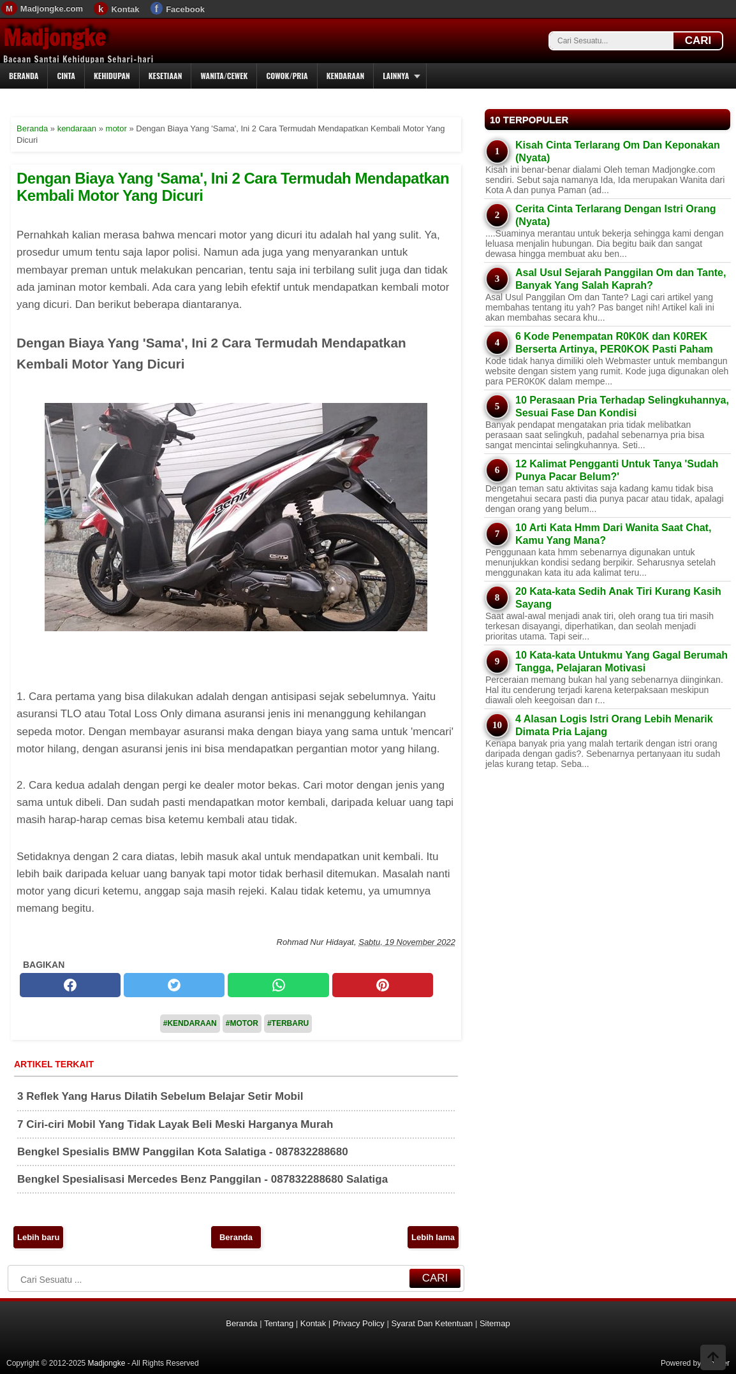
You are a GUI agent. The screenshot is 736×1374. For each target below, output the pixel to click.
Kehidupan (112, 75)
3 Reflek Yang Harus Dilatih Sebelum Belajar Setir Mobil (160, 1096)
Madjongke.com (51, 8)
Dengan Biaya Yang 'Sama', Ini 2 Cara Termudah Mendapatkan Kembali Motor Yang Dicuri (233, 186)
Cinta (66, 75)
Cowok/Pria (286, 75)
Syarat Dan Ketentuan (432, 1323)
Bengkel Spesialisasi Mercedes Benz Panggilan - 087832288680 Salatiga (202, 1179)
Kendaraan (346, 75)
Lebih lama (433, 1237)
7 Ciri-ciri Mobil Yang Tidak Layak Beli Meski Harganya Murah (175, 1124)
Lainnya (396, 75)
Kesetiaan (165, 75)
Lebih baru (38, 1237)
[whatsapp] (278, 985)
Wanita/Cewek (223, 75)
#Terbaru (288, 1023)
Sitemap (495, 1323)
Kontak (125, 9)
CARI (698, 40)
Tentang (278, 1323)
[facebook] (70, 985)
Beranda (23, 75)
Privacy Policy (359, 1323)
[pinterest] (382, 985)
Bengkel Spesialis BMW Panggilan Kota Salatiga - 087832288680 (182, 1152)
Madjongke (54, 38)
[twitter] (174, 985)
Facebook (185, 9)
